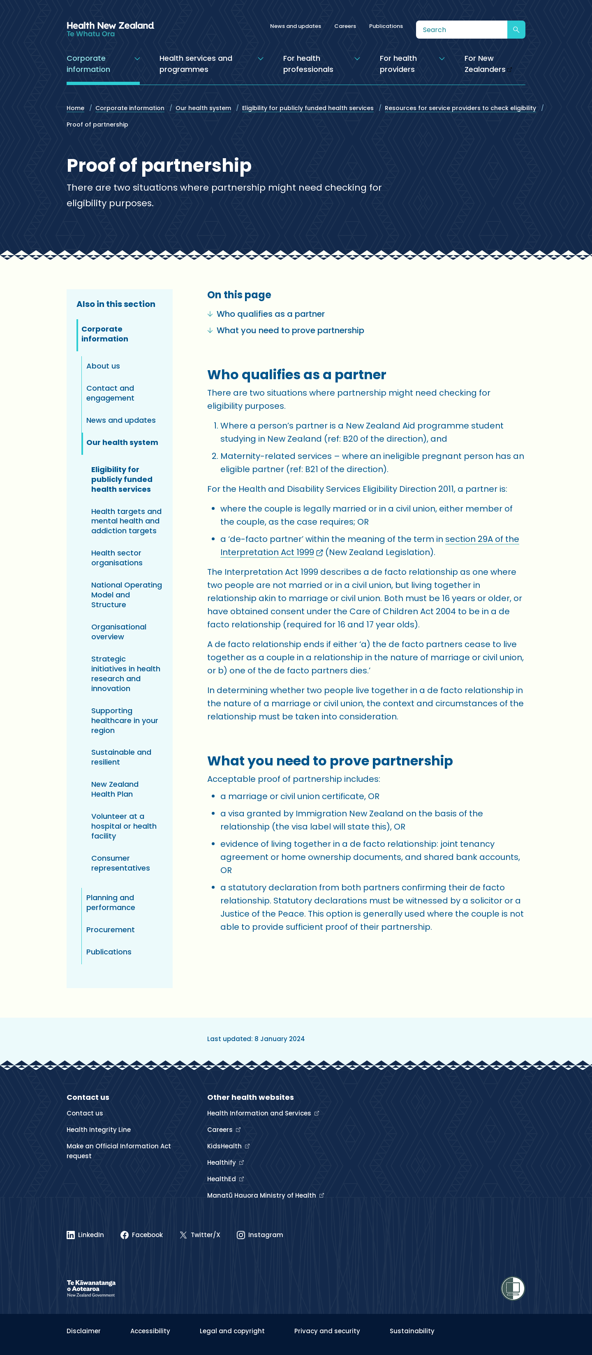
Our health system (203, 108)
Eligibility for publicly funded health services (308, 108)
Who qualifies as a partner (266, 314)
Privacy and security (327, 1331)
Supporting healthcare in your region (124, 720)
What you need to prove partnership (285, 330)
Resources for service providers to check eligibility (460, 108)
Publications (386, 26)
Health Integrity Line (99, 1129)
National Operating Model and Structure (126, 595)
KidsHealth (225, 1146)
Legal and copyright (232, 1331)
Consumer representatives (120, 863)
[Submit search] (516, 30)
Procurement (110, 929)
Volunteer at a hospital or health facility (124, 826)
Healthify (222, 1162)
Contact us (85, 1113)
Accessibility (150, 1331)
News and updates (295, 26)
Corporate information (129, 108)
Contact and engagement (110, 393)
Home (75, 108)
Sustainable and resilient (121, 757)
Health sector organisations (117, 558)
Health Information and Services (260, 1113)
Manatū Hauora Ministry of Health (262, 1195)
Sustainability (412, 1331)
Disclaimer (84, 1331)
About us (103, 366)
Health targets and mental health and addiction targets (126, 521)
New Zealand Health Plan (115, 789)
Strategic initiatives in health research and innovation (125, 674)
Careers (345, 26)
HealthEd (222, 1179)
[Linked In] (85, 1235)
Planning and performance (110, 902)
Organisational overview (118, 632)
